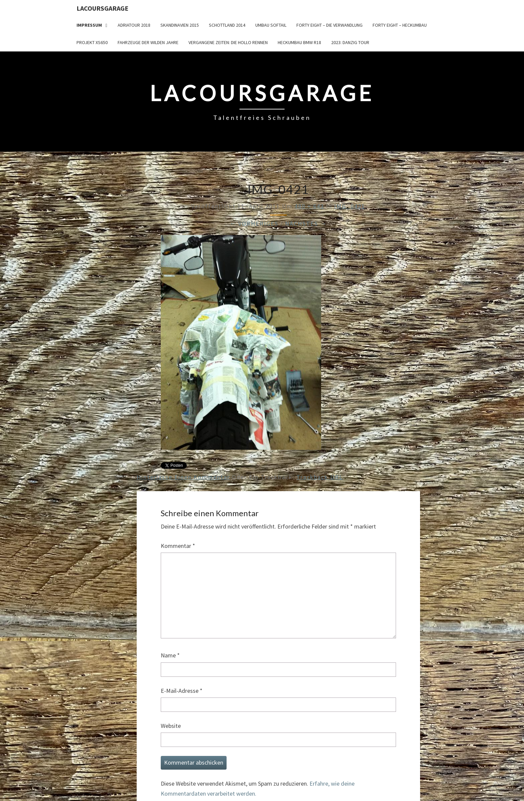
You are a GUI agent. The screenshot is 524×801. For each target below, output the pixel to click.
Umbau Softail (270, 25)
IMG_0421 (349, 206)
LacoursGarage (102, 8)
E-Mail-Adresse (182, 690)
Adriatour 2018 (134, 25)
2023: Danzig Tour (350, 42)
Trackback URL (319, 477)
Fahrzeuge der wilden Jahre (148, 42)
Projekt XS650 (92, 42)
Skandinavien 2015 (179, 25)
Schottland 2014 (227, 25)
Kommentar (178, 546)
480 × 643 (309, 206)
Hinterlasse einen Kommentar (183, 477)
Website (171, 726)
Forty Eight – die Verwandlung (329, 25)
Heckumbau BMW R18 (299, 42)
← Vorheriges (254, 223)
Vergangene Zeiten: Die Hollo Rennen (228, 42)
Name (170, 655)
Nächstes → (306, 223)
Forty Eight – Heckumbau (400, 25)
